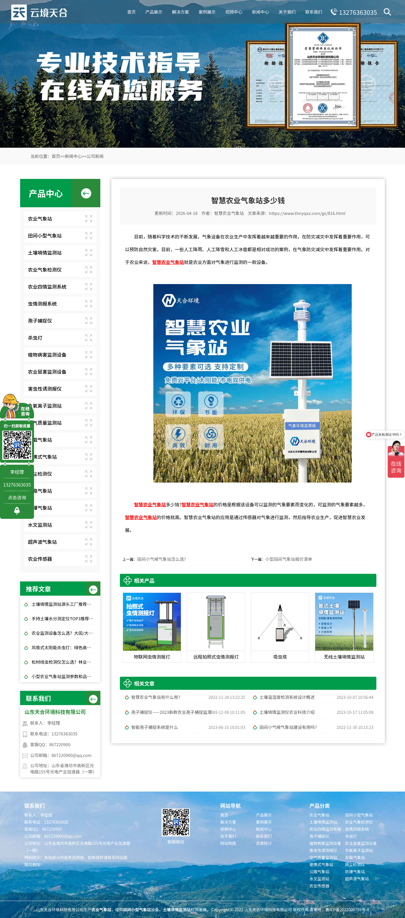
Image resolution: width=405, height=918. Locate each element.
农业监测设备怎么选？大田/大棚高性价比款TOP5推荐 (64, 633)
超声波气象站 (42, 541)
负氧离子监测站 (45, 405)
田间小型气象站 (45, 235)
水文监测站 (40, 524)
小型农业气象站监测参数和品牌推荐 (64, 676)
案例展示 (206, 11)
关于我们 (286, 11)
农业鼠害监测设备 (47, 371)
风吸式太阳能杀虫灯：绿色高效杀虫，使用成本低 (64, 647)
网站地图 (228, 843)
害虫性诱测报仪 (45, 388)
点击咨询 (17, 497)
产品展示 (153, 11)
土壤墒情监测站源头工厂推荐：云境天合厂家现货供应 (64, 604)
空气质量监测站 (45, 422)
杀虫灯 (35, 337)
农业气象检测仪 (45, 269)
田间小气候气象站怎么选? (161, 559)
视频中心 (232, 11)
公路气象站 (40, 490)
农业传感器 (40, 558)
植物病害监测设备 (47, 354)
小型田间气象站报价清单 (288, 559)
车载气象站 (40, 439)
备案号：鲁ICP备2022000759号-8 (339, 909)
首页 (130, 11)
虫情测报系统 (42, 303)
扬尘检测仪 (40, 473)
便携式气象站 (42, 456)
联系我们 (312, 11)
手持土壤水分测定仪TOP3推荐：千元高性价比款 (64, 618)
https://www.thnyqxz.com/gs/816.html (307, 213)
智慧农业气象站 (229, 213)
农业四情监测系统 (47, 286)
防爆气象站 (40, 507)
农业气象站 (40, 218)
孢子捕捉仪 (40, 320)
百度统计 (264, 843)
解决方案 (179, 11)
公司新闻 (95, 156)
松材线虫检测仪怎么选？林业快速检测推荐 (64, 662)
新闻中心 (259, 11)
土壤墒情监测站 (45, 252)
